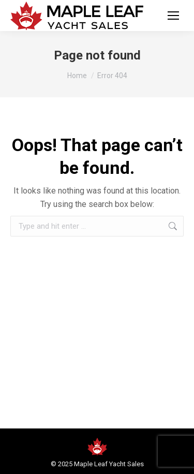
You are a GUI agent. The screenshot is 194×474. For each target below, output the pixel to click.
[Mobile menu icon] (173, 15)
